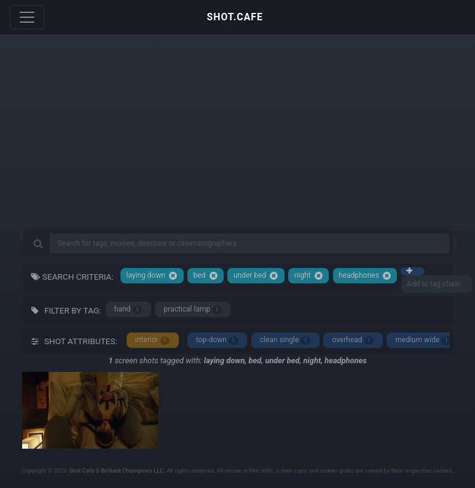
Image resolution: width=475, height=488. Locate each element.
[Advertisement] (238, 141)
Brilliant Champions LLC (132, 470)
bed (206, 275)
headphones (365, 275)
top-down (217, 340)
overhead (353, 340)
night (308, 275)
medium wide (424, 340)
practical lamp (193, 309)
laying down (152, 275)
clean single (285, 340)
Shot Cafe (82, 470)
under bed (256, 275)
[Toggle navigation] (27, 17)
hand (128, 309)
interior (152, 340)
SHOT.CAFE (235, 17)
